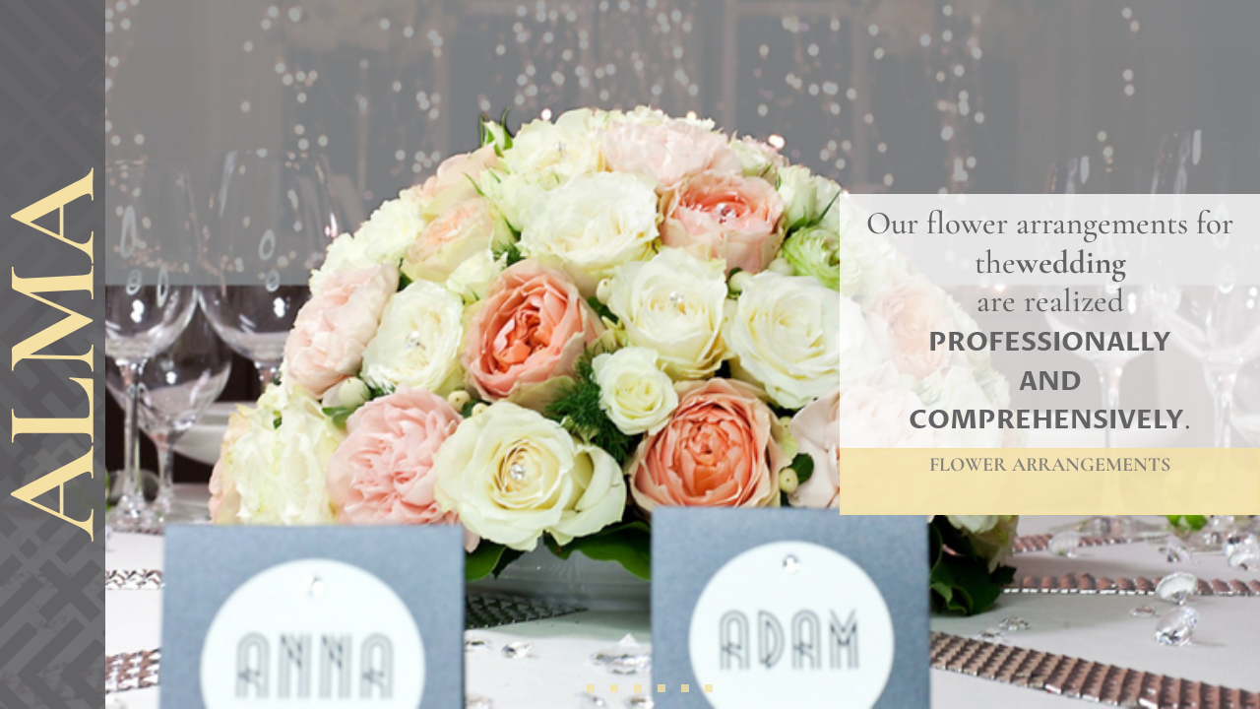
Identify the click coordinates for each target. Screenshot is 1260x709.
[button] (591, 688)
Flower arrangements (1049, 465)
